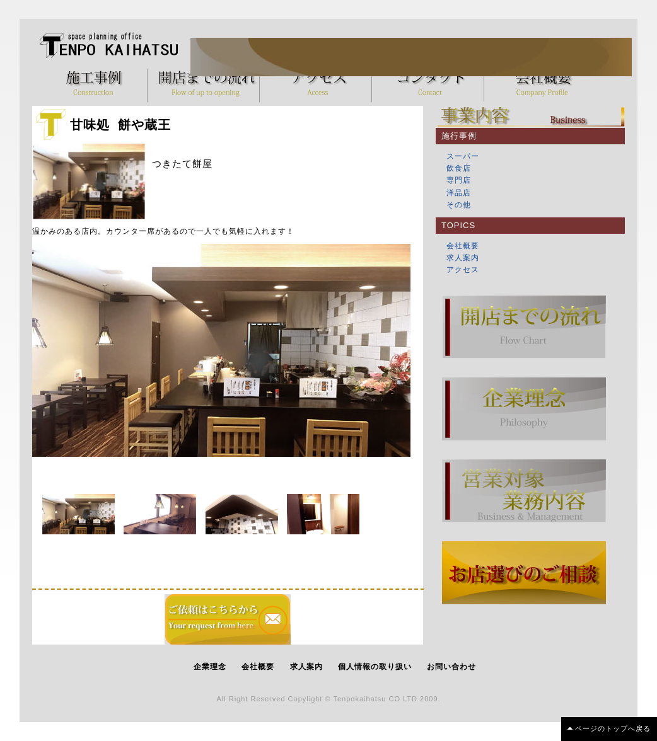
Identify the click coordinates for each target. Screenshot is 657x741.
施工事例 (94, 85)
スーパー (462, 156)
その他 (458, 204)
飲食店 (458, 168)
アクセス (319, 85)
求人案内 (462, 257)
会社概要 (543, 85)
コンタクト (431, 85)
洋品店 (458, 192)
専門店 (458, 180)
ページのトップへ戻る (613, 728)
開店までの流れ (207, 85)
